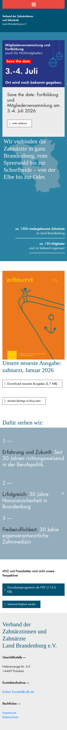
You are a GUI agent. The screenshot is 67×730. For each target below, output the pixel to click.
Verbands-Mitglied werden (21, 604)
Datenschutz (10, 717)
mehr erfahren (19, 123)
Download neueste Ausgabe (32, 384)
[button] (4, 493)
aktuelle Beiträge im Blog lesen (24, 401)
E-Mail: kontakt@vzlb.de (18, 692)
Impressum (9, 713)
